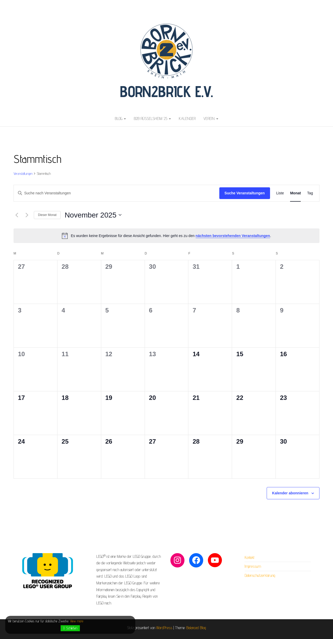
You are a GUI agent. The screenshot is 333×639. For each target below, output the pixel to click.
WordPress (164, 627)
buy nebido (7, 3)
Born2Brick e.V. (166, 91)
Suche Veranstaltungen (245, 193)
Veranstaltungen (23, 173)
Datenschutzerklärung (260, 575)
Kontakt (249, 557)
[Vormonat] (17, 215)
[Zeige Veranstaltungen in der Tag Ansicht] (310, 193)
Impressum (253, 566)
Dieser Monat (47, 215)
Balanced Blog (196, 627)
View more (76, 621)
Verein (210, 118)
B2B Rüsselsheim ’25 (152, 118)
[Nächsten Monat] (27, 215)
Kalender (187, 118)
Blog (120, 118)
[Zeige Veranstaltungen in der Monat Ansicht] (295, 193)
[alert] (166, 235)
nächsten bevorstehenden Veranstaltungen (233, 236)
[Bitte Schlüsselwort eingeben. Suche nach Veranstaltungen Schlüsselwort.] (116, 193)
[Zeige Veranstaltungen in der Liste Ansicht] (280, 193)
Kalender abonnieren (290, 493)
